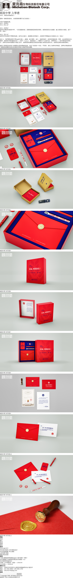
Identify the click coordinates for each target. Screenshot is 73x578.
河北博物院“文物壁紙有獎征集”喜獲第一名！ (13, 559)
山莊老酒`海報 (4, 553)
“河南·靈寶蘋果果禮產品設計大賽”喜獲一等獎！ (14, 558)
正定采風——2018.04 (6, 564)
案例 (1, 542)
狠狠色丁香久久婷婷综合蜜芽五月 (10, 577)
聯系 (1, 545)
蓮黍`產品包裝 (4, 554)
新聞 (1, 543)
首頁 (1, 538)
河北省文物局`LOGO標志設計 (9, 550)
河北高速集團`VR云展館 (7, 551)
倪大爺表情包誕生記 (6, 561)
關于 (1, 540)
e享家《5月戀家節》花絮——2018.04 (11, 562)
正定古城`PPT (4, 548)
